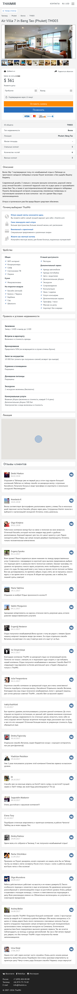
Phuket (14, 16)
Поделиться (65, 71)
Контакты (55, 4)
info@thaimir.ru (20, 985)
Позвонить (38, 109)
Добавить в (11, 71)
